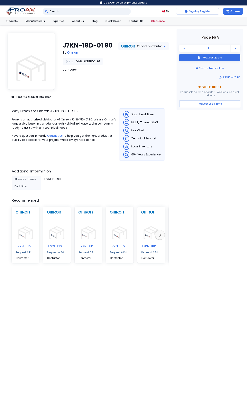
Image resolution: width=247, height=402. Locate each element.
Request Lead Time (210, 104)
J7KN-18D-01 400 (60, 246)
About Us (78, 21)
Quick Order (113, 21)
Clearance (158, 21)
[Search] (46, 11)
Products (12, 21)
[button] (31, 61)
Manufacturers (35, 21)
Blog (94, 21)
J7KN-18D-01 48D (123, 246)
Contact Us (135, 21)
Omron (72, 52)
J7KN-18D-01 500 (29, 246)
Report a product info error (31, 97)
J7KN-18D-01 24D (154, 246)
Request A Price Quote (25, 252)
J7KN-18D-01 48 (90, 246)
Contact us (55, 136)
